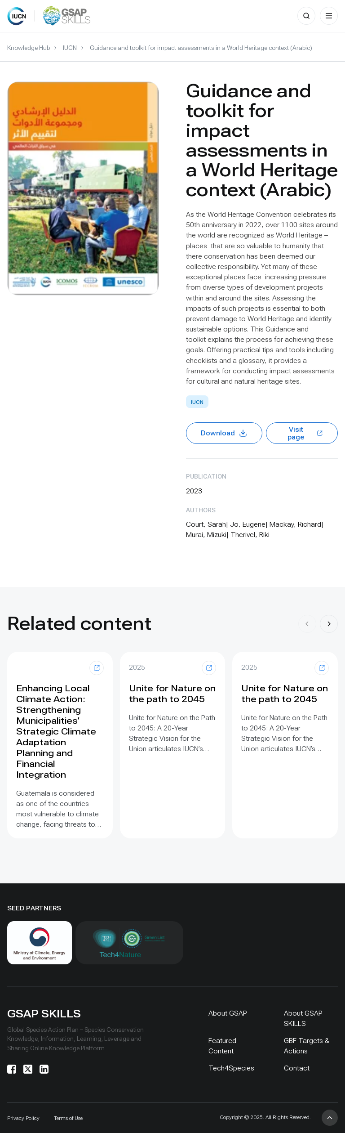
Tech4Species (231, 1068)
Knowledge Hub (28, 47)
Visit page (305, 433)
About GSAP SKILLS (303, 1018)
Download (224, 433)
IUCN (70, 47)
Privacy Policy (23, 1118)
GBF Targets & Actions (306, 1045)
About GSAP (227, 1013)
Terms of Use (68, 1118)
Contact (297, 1068)
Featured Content (222, 1045)
